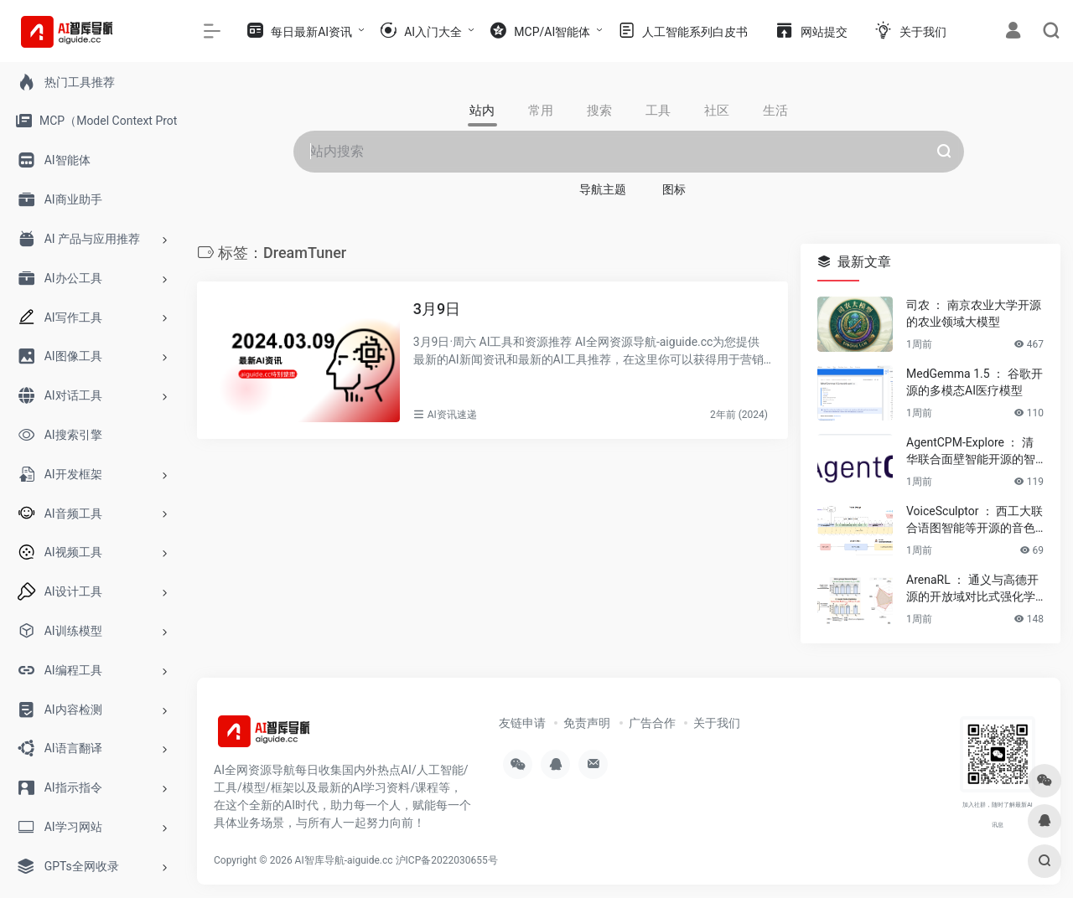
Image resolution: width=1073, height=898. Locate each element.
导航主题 (602, 189)
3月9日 (436, 308)
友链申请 (522, 723)
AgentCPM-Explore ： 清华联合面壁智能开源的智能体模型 (970, 451)
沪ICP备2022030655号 (447, 860)
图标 (674, 189)
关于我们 (716, 723)
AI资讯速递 (452, 415)
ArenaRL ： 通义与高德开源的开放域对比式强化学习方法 (972, 589)
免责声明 (586, 723)
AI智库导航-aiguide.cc (344, 860)
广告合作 (652, 723)
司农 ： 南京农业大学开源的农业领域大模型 (973, 313)
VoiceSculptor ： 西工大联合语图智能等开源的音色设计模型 (974, 520)
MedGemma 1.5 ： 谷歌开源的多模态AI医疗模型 (974, 382)
